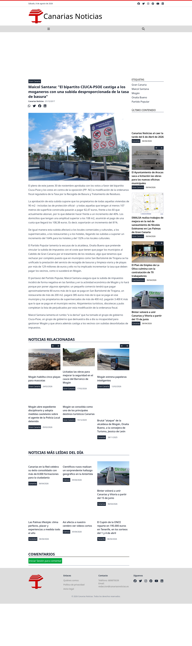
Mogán (136, 93)
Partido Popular (141, 101)
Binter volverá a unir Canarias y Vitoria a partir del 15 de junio (112, 494)
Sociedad (33, 539)
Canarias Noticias (36, 101)
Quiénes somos (71, 580)
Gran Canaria (34, 81)
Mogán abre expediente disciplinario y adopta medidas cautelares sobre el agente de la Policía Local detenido (44, 414)
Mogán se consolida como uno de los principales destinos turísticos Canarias (79, 410)
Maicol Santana (140, 89)
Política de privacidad (74, 584)
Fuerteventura (138, 280)
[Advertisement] (96, 55)
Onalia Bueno (139, 97)
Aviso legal (68, 588)
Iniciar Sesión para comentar (45, 560)
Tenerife (101, 539)
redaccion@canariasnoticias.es (113, 586)
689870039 (113, 580)
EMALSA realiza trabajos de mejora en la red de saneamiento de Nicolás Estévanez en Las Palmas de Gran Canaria (147, 225)
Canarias (101, 437)
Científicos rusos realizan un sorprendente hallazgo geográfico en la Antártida (78, 470)
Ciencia (66, 480)
